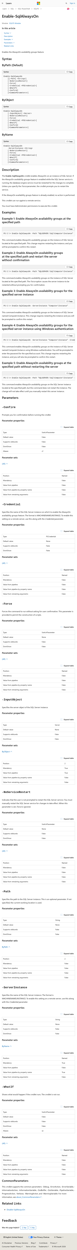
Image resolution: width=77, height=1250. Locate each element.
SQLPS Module (15, 23)
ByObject (7, 751)
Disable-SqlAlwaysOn (16, 1209)
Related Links (9, 46)
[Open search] (66, 3)
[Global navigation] (2, 3)
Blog (32, 1243)
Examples (8, 39)
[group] (38, 271)
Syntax (7, 33)
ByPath (6, 947)
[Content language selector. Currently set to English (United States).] (13, 1237)
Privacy (53, 1243)
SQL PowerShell (24, 9)
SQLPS (36, 9)
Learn (4, 9)
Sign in (72, 3)
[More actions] (73, 9)
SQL (12, 9)
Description (8, 36)
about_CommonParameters (28, 1197)
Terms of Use (31, 1246)
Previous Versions (21, 1243)
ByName (7, 1046)
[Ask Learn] (68, 9)
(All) (5, 463)
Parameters (9, 43)
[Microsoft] (38, 3)
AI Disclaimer (7, 1243)
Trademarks (43, 1246)
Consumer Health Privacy (11, 1246)
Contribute (43, 1243)
